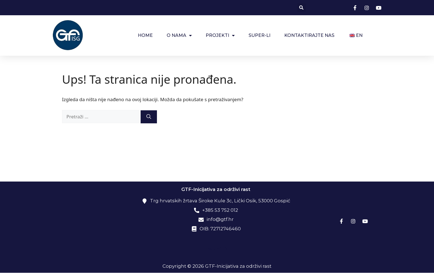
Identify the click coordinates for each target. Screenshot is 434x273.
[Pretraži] (149, 117)
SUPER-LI (259, 35)
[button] (301, 7)
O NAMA (179, 35)
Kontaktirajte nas (309, 35)
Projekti (220, 35)
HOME (145, 35)
